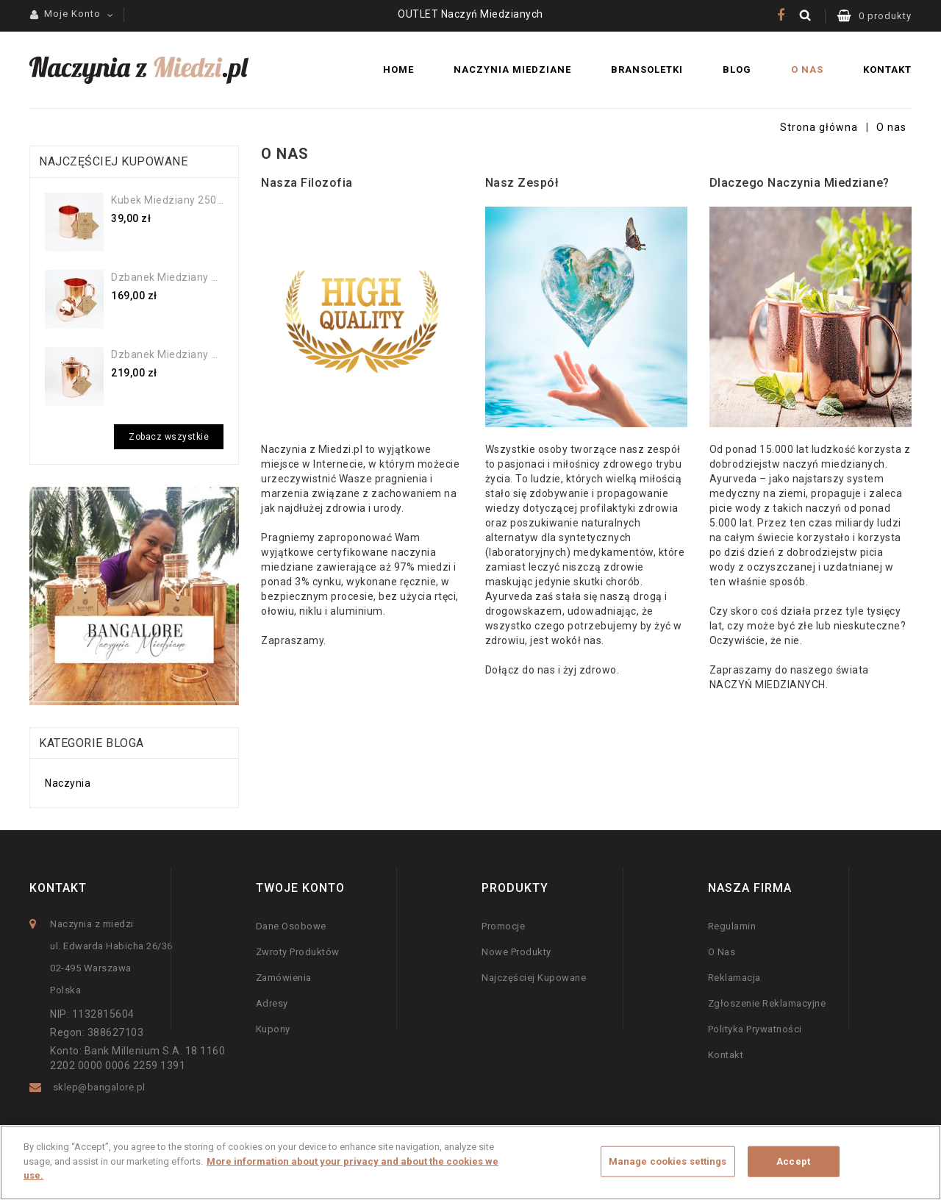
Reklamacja (734, 977)
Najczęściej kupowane (534, 977)
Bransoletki (647, 69)
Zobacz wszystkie (169, 437)
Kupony (273, 1029)
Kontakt (887, 69)
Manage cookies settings (668, 1161)
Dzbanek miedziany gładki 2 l (167, 354)
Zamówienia (284, 977)
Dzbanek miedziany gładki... (167, 277)
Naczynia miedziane (512, 69)
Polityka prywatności (755, 1029)
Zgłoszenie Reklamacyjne (767, 1003)
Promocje (503, 926)
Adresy (272, 1003)
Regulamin (732, 926)
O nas (807, 69)
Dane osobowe (291, 926)
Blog (737, 69)
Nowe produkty (516, 951)
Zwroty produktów (298, 951)
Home (398, 69)
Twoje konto (300, 888)
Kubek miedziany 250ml (167, 200)
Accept (793, 1161)
